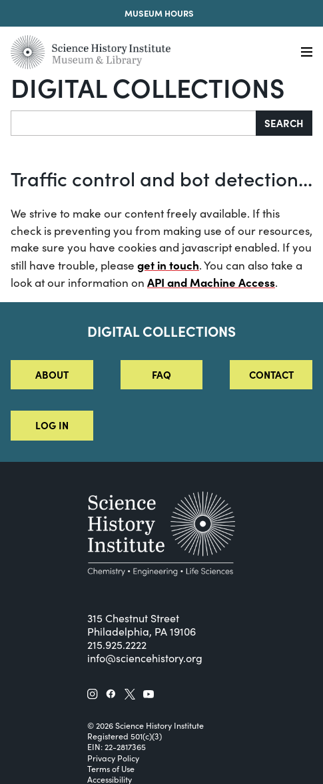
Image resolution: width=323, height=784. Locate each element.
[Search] (133, 123)
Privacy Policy (113, 758)
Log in (52, 425)
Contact (271, 374)
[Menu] (306, 52)
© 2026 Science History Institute (145, 725)
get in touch (168, 264)
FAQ (161, 374)
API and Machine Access (211, 282)
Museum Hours (159, 13)
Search (284, 123)
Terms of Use (111, 768)
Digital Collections (147, 86)
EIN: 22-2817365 (116, 746)
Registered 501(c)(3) (124, 736)
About (52, 374)
